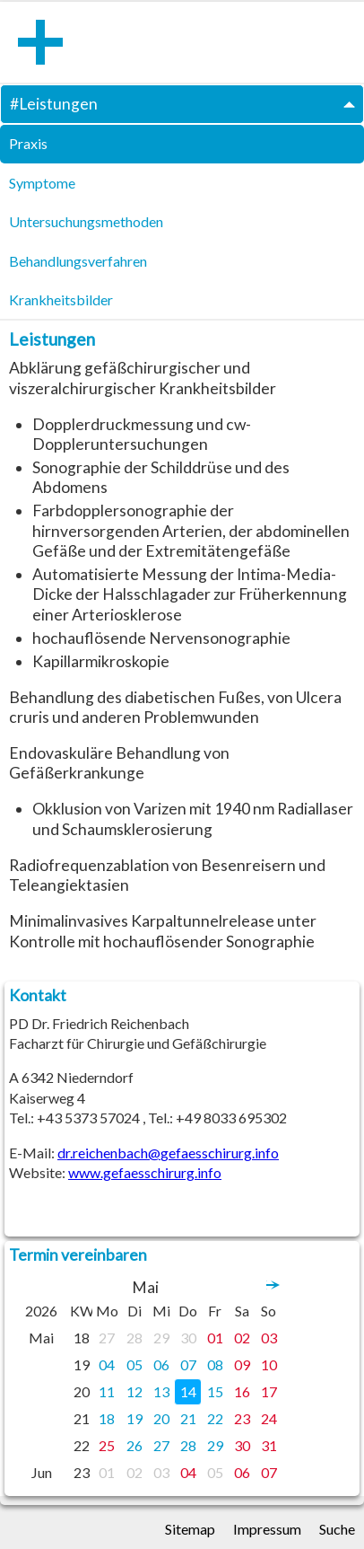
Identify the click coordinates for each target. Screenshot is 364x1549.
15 (215, 1391)
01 (215, 1337)
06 (161, 1364)
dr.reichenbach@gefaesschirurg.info (168, 1152)
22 (215, 1418)
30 (188, 1337)
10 (269, 1364)
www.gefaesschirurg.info (144, 1172)
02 (242, 1337)
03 (269, 1337)
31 (269, 1445)
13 (161, 1391)
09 (242, 1364)
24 (269, 1418)
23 (242, 1418)
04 (107, 1364)
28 (134, 1337)
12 (134, 1391)
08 (215, 1364)
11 (107, 1391)
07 (188, 1364)
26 (134, 1445)
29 (161, 1337)
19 (134, 1418)
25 (107, 1445)
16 (242, 1391)
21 (188, 1418)
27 (107, 1337)
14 (188, 1391)
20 (161, 1418)
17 (269, 1391)
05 (134, 1364)
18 (107, 1418)
